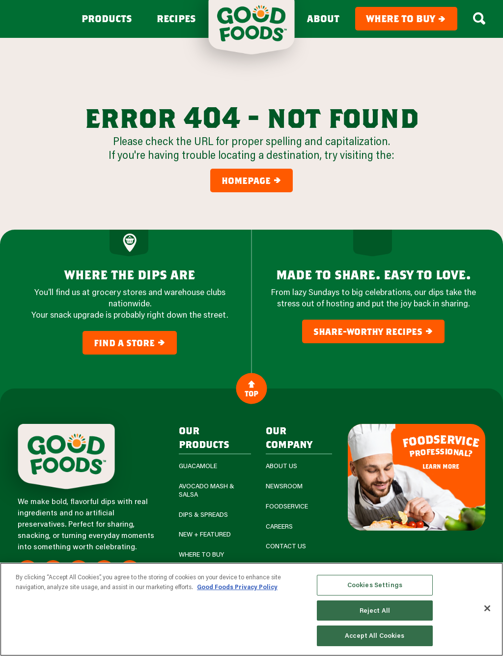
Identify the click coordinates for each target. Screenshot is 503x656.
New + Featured (205, 534)
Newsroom (284, 486)
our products (204, 437)
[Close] (487, 608)
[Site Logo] (66, 456)
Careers (279, 526)
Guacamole (198, 466)
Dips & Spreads (203, 514)
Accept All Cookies (374, 635)
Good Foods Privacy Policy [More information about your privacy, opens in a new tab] (237, 587)
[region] (251, 609)
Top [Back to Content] (251, 388)
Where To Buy (201, 554)
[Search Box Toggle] (479, 18)
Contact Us (286, 546)
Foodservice (287, 506)
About (323, 18)
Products (107, 18)
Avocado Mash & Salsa (206, 490)
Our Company (289, 437)
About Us (281, 466)
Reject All (375, 610)
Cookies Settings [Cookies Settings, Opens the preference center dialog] (374, 585)
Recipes (176, 18)
